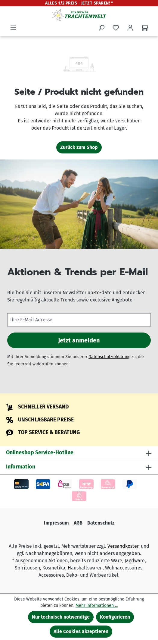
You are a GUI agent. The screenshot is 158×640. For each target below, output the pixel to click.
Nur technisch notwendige (61, 617)
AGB (78, 523)
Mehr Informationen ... (97, 605)
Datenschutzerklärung (109, 356)
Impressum (56, 523)
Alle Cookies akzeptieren (81, 631)
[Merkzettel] (116, 28)
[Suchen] (101, 28)
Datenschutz (100, 523)
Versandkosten (123, 546)
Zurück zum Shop (79, 147)
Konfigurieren (115, 617)
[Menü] (13, 28)
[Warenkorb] (145, 28)
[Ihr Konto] (130, 28)
